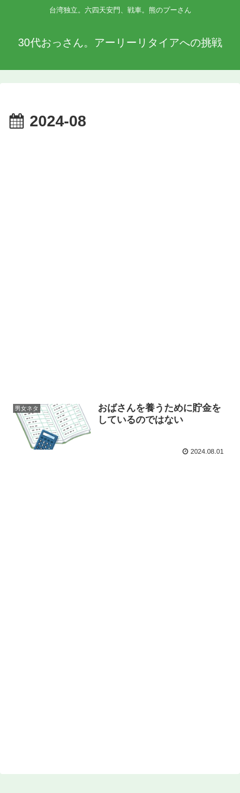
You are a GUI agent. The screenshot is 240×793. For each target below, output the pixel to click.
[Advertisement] (120, 261)
